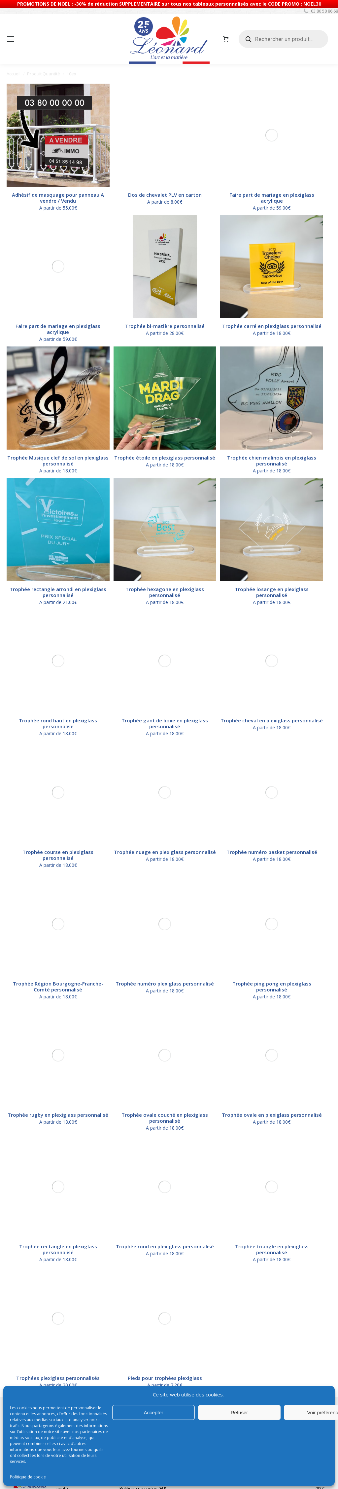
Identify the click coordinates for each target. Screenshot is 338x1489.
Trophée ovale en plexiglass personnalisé (272, 718)
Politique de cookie (28, 1477)
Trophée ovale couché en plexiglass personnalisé (164, 721)
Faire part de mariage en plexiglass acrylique (271, 100)
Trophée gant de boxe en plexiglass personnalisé (164, 620)
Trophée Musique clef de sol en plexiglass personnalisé (58, 454)
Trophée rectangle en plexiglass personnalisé (58, 754)
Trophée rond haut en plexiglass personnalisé (58, 620)
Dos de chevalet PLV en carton (165, 97)
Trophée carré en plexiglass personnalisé (271, 326)
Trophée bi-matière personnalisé (165, 326)
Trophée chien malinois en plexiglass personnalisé (271, 454)
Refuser (239, 1412)
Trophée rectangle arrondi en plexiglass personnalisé (58, 586)
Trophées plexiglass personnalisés (58, 785)
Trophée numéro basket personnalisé (271, 650)
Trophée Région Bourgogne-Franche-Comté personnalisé (58, 687)
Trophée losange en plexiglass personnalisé (272, 586)
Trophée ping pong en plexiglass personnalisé (271, 687)
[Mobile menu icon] (11, 39)
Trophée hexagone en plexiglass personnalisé (164, 586)
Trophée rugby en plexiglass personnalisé (58, 718)
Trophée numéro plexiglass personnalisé (165, 684)
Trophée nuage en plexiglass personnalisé (165, 650)
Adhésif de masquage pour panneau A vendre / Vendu (58, 197)
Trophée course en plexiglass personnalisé (57, 653)
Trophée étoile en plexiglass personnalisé (164, 451)
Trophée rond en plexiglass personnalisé (165, 751)
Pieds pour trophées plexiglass (165, 785)
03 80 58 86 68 (320, 11)
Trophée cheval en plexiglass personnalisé (271, 617)
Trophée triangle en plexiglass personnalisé (272, 754)
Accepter (153, 1412)
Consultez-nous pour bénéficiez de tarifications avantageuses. (214, 859)
